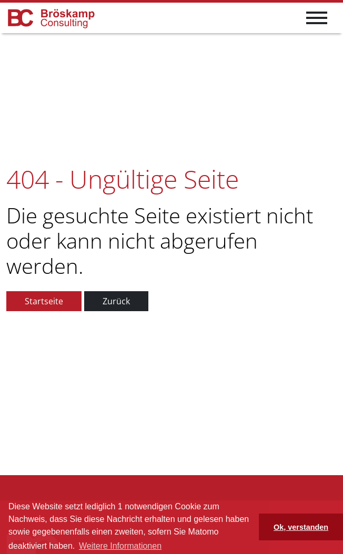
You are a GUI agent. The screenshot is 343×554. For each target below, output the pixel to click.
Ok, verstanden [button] (301, 527)
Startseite (44, 301)
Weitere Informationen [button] (120, 545)
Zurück (116, 301)
